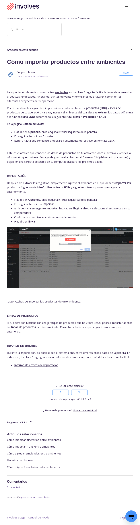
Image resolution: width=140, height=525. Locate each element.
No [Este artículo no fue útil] (79, 392)
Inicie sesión (14, 497)
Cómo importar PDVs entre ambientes (31, 446)
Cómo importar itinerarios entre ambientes (34, 440)
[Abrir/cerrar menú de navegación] (126, 6)
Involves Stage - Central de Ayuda (25, 18)
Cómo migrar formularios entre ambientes (33, 467)
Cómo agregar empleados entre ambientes (34, 453)
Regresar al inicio (20, 422)
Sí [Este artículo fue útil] (60, 392)
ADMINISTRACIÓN (57, 18)
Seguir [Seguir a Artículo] (126, 72)
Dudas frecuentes (80, 18)
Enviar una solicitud (85, 410)
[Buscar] (34, 29)
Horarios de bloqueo (20, 460)
